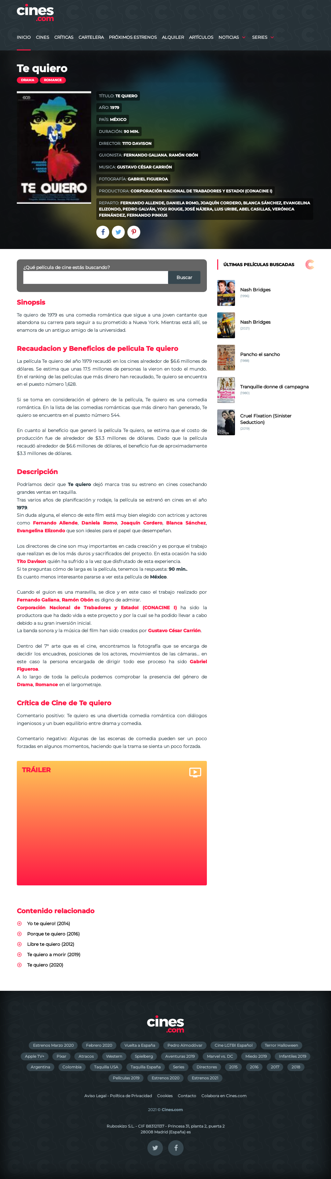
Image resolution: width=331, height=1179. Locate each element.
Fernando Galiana (145, 155)
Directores (207, 1067)
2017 (275, 1067)
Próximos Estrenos (133, 37)
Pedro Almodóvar (184, 1045)
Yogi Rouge (170, 209)
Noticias (229, 37)
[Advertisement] (265, 496)
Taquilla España (146, 1067)
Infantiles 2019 (292, 1056)
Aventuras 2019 (180, 1056)
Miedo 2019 (256, 1056)
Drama (27, 80)
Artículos (201, 37)
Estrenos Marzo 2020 (53, 1045)
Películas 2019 (126, 1078)
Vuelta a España (139, 1045)
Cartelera (91, 37)
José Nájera (198, 209)
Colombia (71, 1067)
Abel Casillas (254, 209)
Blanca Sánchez (262, 202)
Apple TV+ (34, 1056)
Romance (53, 80)
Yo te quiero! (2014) (48, 923)
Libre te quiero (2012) (50, 944)
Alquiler (173, 37)
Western (114, 1056)
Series (259, 37)
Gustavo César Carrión (144, 167)
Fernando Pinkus (147, 215)
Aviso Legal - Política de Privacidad (118, 1095)
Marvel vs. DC (220, 1056)
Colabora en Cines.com (224, 1095)
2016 (254, 1067)
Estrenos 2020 (165, 1078)
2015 (233, 1067)
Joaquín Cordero (220, 202)
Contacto (187, 1095)
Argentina (40, 1067)
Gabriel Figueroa (148, 179)
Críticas (63, 37)
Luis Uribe (225, 209)
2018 (296, 1067)
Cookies (165, 1095)
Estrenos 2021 (205, 1078)
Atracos (86, 1056)
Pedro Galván (139, 209)
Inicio (24, 37)
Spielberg (144, 1056)
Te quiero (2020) (45, 965)
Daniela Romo (182, 202)
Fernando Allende (142, 202)
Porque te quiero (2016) (53, 934)
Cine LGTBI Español (233, 1045)
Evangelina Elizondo (41, 531)
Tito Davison (137, 143)
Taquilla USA (106, 1067)
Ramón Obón (183, 155)
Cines (42, 37)
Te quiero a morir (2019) (53, 954)
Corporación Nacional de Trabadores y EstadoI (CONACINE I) (201, 191)
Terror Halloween (281, 1045)
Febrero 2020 (99, 1045)
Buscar (184, 277)
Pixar (61, 1056)
